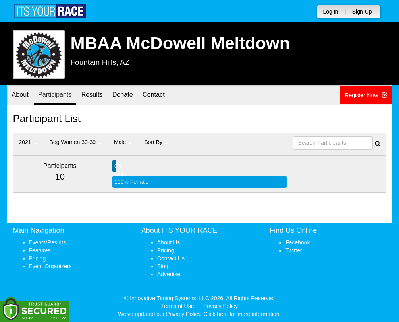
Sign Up (362, 11)
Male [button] (122, 142)
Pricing (37, 258)
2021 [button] (28, 142)
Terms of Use (177, 306)
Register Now (366, 95)
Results (102, 96)
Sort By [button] (156, 142)
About (22, 96)
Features (40, 250)
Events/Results (47, 242)
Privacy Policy (220, 306)
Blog (162, 266)
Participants (60, 96)
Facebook (297, 242)
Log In (330, 11)
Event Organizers (50, 266)
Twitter (293, 250)
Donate (136, 96)
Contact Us (171, 258)
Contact (171, 96)
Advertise (168, 274)
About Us (168, 242)
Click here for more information (241, 314)
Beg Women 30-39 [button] (75, 142)
